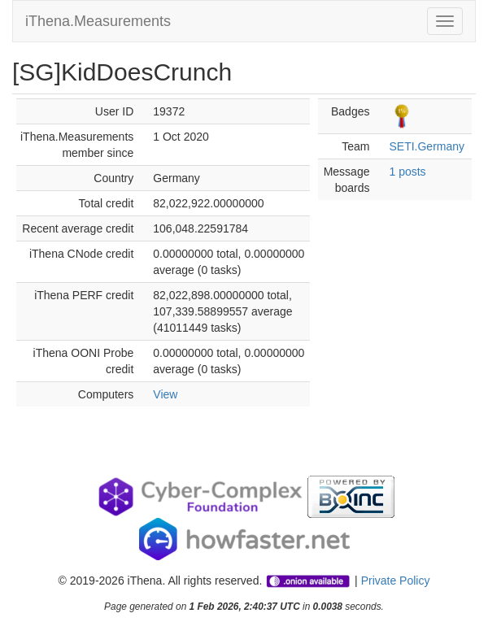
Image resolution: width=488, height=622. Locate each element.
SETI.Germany (426, 146)
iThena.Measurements (98, 21)
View (165, 394)
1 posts (407, 171)
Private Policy (395, 580)
